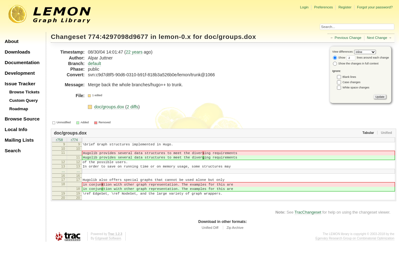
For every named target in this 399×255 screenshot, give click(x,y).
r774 (74, 140)
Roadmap (18, 108)
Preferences (323, 7)
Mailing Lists (19, 140)
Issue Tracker (20, 83)
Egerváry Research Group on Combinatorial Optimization (354, 248)
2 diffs (132, 106)
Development (20, 73)
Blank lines (349, 76)
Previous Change (347, 38)
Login (304, 7)
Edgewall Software (108, 248)
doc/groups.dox (230, 36)
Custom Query (23, 100)
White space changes (356, 87)
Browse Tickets (24, 92)
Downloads (17, 51)
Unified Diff (210, 238)
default (94, 63)
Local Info (16, 129)
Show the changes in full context (356, 63)
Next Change (377, 38)
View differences (342, 51)
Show (339, 57)
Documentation (22, 62)
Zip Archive (235, 238)
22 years (134, 52)
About (11, 41)
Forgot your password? (374, 7)
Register (345, 7)
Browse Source (22, 118)
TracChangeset (308, 222)
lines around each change (368, 57)
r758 (59, 140)
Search (13, 150)
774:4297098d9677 (118, 36)
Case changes (352, 82)
